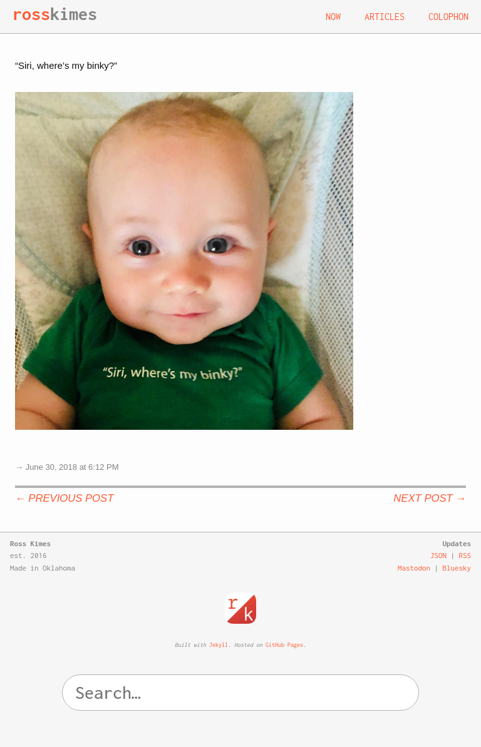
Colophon (448, 16)
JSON (438, 555)
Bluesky (457, 568)
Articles (385, 16)
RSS (465, 555)
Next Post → (429, 498)
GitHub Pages (284, 644)
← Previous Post (64, 498)
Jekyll (218, 644)
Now (333, 16)
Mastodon (414, 568)
